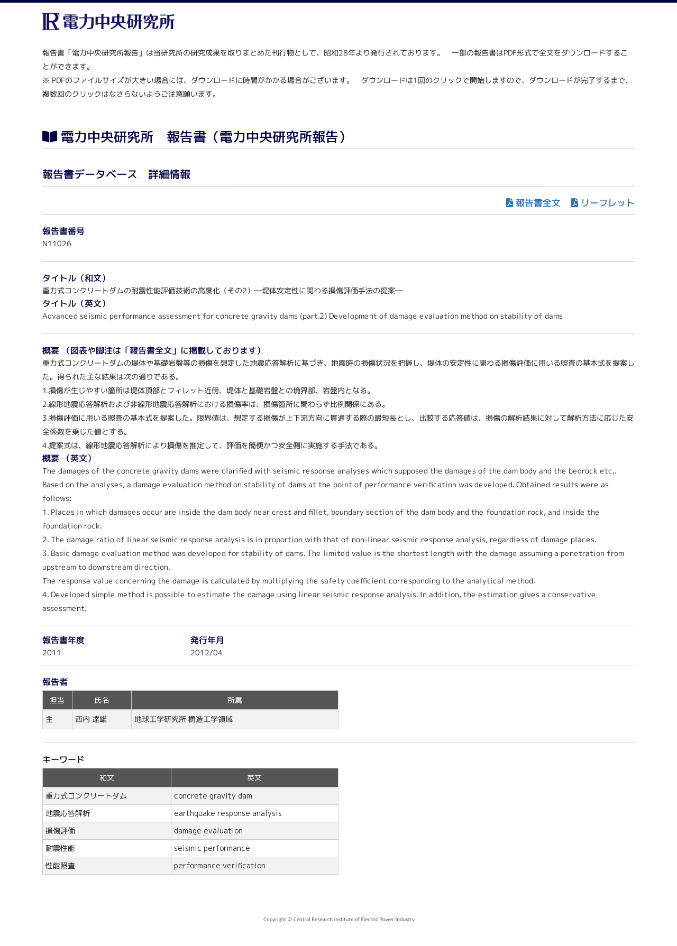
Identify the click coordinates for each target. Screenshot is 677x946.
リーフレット (608, 203)
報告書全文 (538, 203)
